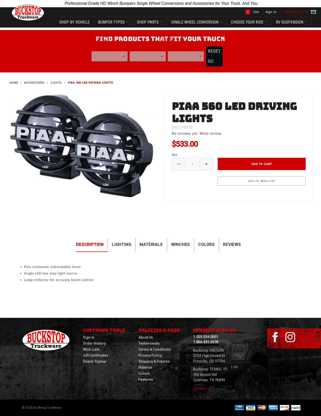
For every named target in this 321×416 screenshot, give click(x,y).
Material (145, 367)
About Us (145, 337)
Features (145, 379)
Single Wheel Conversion (197, 22)
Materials (151, 244)
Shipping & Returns (154, 361)
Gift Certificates (95, 355)
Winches (180, 244)
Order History (94, 343)
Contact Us (202, 388)
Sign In (271, 12)
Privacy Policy (150, 355)
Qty (174, 155)
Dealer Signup (94, 361)
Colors (206, 244)
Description (90, 244)
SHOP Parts (150, 22)
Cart (253, 12)
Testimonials (149, 343)
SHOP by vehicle (74, 22)
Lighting (121, 244)
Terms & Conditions (154, 349)
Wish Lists (91, 349)
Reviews (232, 244)
